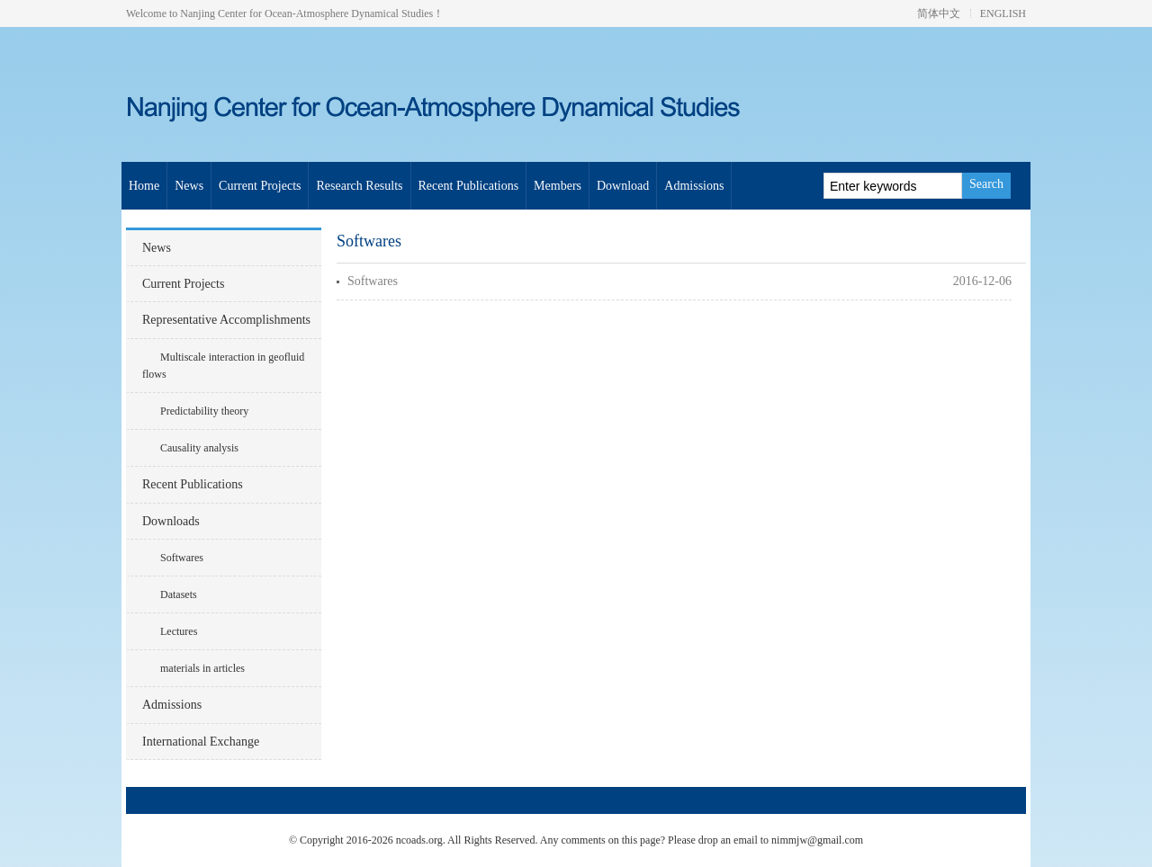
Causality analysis (199, 448)
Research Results (359, 185)
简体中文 (938, 13)
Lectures (178, 631)
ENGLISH (1003, 13)
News (189, 185)
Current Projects (260, 185)
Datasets (178, 594)
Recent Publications (468, 185)
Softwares (181, 557)
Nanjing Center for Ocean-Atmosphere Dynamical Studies (351, 108)
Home (144, 185)
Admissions (694, 185)
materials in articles (202, 668)
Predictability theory (204, 411)
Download (623, 185)
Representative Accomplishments (226, 319)
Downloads (171, 521)
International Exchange (200, 741)
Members (557, 185)
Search (986, 184)
